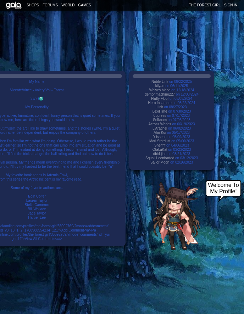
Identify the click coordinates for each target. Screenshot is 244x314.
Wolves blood (160, 90)
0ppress (160, 116)
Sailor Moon (159, 162)
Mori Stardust (159, 141)
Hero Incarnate (160, 103)
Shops (33, 5)
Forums (50, 5)
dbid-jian (160, 154)
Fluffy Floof (159, 99)
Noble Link (159, 82)
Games (84, 5)
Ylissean (160, 137)
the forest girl (205, 5)
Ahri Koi (160, 133)
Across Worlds (159, 124)
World (67, 5)
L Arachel (159, 128)
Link (159, 107)
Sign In (230, 5)
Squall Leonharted (159, 158)
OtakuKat (159, 150)
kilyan (160, 86)
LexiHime (159, 111)
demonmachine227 (160, 94)
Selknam (160, 120)
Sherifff (159, 145)
